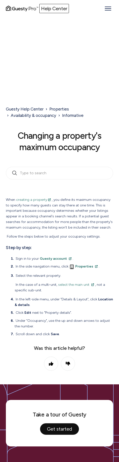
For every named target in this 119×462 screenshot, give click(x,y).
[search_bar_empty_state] (59, 173)
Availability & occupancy (33, 115)
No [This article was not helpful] (68, 364)
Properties (59, 109)
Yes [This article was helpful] (51, 364)
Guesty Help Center (24, 109)
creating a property (31, 199)
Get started (59, 429)
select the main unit (73, 284)
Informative (73, 115)
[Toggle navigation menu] (108, 8)
